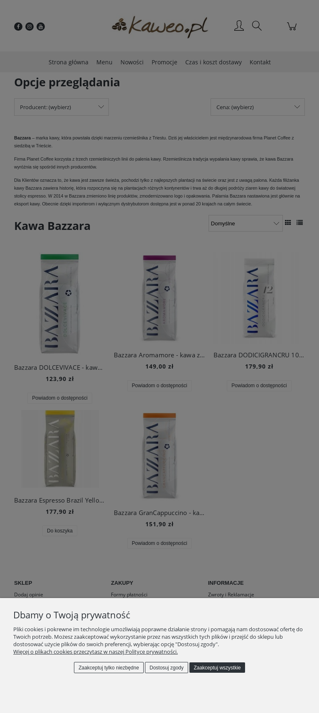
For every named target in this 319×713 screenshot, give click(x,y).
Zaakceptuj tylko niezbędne (109, 668)
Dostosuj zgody (167, 668)
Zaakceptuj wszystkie (217, 668)
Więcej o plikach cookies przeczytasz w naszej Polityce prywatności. (95, 651)
